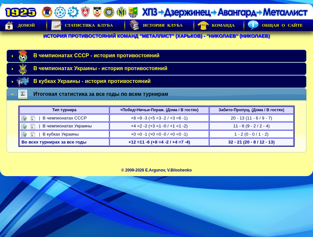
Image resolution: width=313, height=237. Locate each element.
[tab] (156, 56)
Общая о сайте (275, 25)
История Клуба (155, 25)
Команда (216, 25)
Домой (19, 25)
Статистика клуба (81, 25)
